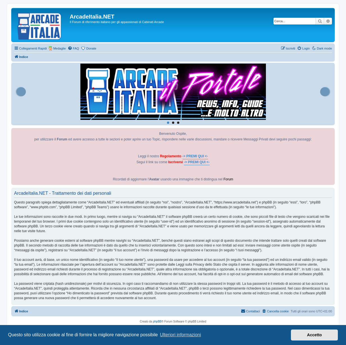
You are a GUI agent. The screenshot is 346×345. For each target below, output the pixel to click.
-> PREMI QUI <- (195, 156)
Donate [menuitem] (91, 48)
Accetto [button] (314, 335)
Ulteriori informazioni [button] (180, 334)
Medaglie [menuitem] (59, 48)
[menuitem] (73, 48)
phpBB (157, 321)
